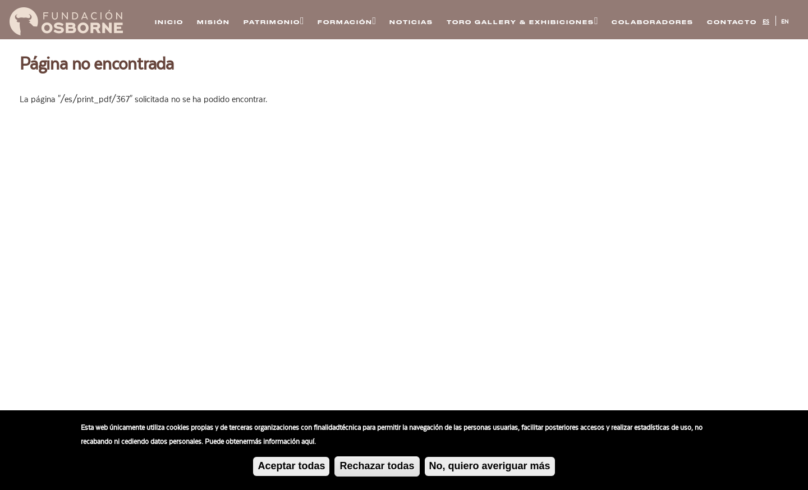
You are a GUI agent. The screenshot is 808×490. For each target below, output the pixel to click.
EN (784, 22)
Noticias (411, 22)
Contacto (732, 22)
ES (766, 22)
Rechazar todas (376, 465)
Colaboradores (653, 22)
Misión (213, 22)
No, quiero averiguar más (489, 465)
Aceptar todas (291, 465)
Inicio (169, 22)
